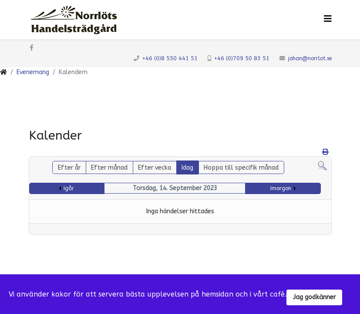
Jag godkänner (314, 297)
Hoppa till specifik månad (241, 167)
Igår (69, 188)
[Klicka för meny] (328, 19)
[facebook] (32, 47)
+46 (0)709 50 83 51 (241, 58)
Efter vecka (154, 167)
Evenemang (33, 72)
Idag (187, 167)
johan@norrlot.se (310, 58)
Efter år (69, 167)
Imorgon (280, 188)
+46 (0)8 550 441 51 (170, 58)
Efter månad (109, 167)
